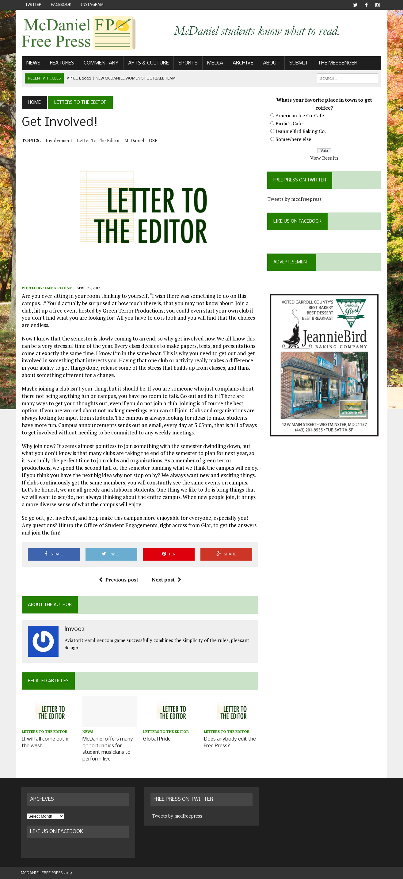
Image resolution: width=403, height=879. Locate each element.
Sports (187, 63)
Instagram (92, 5)
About (270, 63)
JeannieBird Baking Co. (301, 131)
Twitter (33, 5)
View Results (325, 158)
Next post (166, 580)
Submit (297, 63)
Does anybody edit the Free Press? (230, 743)
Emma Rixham (58, 288)
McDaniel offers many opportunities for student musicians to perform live (107, 749)
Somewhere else (294, 139)
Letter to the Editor (97, 140)
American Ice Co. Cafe (300, 115)
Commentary (100, 63)
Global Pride (156, 740)
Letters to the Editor (44, 732)
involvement (58, 140)
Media (214, 63)
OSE (152, 140)
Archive (242, 63)
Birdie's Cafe (289, 123)
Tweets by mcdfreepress (295, 199)
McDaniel (133, 140)
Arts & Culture (147, 63)
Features (61, 63)
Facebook (61, 5)
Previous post (118, 580)
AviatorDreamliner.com (88, 641)
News (32, 63)
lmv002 (73, 631)
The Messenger (336, 63)
